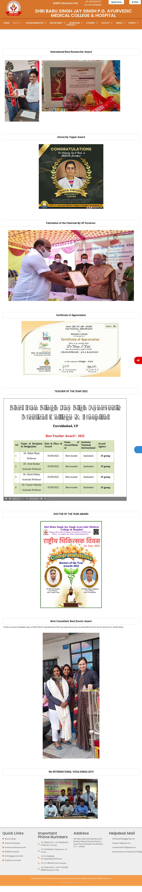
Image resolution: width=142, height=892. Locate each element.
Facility (107, 23)
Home (6, 23)
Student (92, 23)
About (17, 23)
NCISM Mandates (36, 23)
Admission (76, 23)
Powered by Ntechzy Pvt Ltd (71, 883)
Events (133, 23)
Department (57, 23)
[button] (17, 23)
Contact (71, 25)
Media (120, 23)
